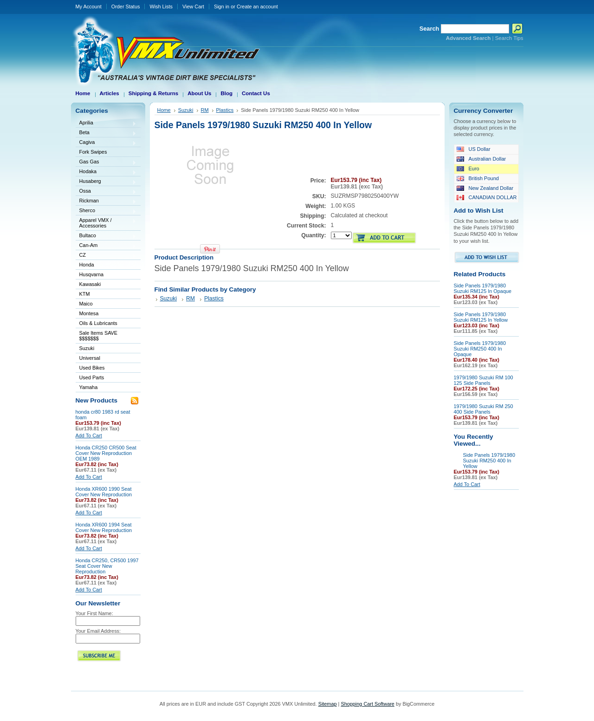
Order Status (125, 6)
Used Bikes (92, 367)
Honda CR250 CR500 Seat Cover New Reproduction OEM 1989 (106, 453)
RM (205, 110)
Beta (106, 133)
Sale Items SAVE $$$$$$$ (98, 335)
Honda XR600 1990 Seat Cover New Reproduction (104, 491)
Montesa (106, 314)
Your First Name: (94, 613)
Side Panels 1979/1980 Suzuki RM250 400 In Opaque (480, 348)
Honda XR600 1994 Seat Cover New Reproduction (104, 527)
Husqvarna (106, 275)
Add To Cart (89, 435)
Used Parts (91, 377)
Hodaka (106, 172)
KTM (106, 294)
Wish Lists (161, 6)
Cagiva (106, 142)
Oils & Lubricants (98, 323)
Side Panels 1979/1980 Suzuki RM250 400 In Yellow (489, 460)
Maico (106, 304)
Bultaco (106, 236)
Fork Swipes (93, 152)
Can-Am (106, 245)
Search (429, 28)
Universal (106, 358)
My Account (89, 6)
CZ (106, 255)
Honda (106, 265)
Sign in (221, 6)
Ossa (106, 191)
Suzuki (106, 348)
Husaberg (106, 181)
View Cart (193, 6)
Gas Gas (106, 162)
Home (164, 110)
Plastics (225, 110)
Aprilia (106, 123)
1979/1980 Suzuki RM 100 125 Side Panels (483, 380)
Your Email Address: (98, 631)
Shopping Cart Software (367, 704)
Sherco (106, 211)
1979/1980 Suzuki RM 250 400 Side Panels (483, 409)
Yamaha (106, 387)
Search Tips (509, 38)
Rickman (106, 201)
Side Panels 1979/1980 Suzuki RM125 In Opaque (483, 288)
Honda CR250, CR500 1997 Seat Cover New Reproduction (107, 566)
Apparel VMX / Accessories (106, 222)
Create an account (257, 6)
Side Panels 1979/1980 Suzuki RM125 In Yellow (481, 317)
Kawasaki (106, 284)
